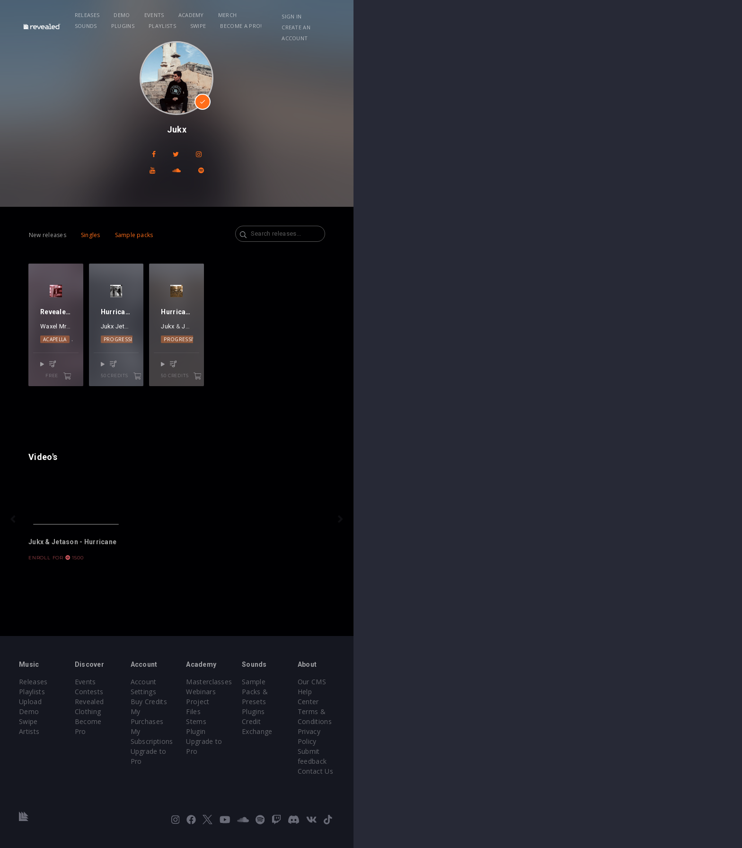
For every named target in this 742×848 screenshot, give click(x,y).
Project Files (400, 738)
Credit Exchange (505, 738)
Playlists (428, 14)
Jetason (262, 366)
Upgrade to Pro (305, 758)
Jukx (242, 366)
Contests (196, 728)
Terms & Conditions (611, 738)
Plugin (390, 758)
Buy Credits (299, 728)
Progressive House (254, 379)
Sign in (574, 16)
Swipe (464, 14)
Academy (280, 14)
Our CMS (593, 719)
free (169, 404)
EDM (140, 379)
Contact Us (597, 768)
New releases (101, 219)
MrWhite (125, 366)
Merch (316, 14)
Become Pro (202, 748)
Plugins (388, 14)
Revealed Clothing (210, 738)
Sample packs (188, 219)
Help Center (598, 728)
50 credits (277, 404)
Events (243, 14)
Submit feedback (606, 758)
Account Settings (308, 719)
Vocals (163, 379)
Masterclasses (403, 719)
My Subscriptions (308, 748)
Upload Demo (104, 738)
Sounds (351, 14)
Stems (390, 748)
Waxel (102, 366)
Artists (92, 758)
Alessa (166, 366)
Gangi (146, 366)
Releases (176, 14)
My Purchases (303, 738)
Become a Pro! (506, 14)
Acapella (115, 379)
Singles (144, 219)
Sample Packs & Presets (519, 719)
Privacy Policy (601, 748)
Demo (211, 14)
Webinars (395, 728)
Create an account (627, 16)
